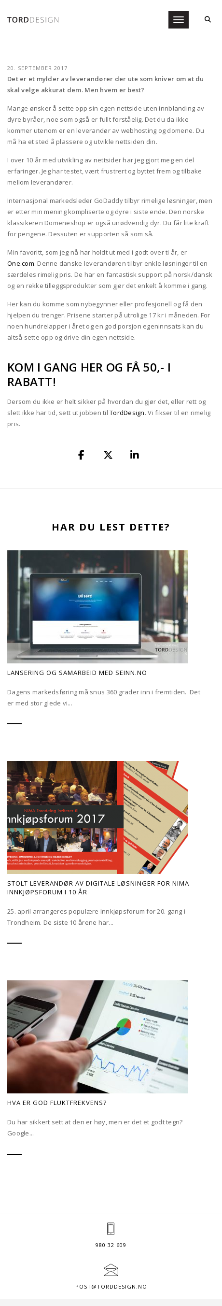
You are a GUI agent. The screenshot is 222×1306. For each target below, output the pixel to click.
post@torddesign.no (111, 1253)
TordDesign (127, 379)
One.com (20, 230)
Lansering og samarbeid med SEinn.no (77, 639)
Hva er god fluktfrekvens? (57, 1069)
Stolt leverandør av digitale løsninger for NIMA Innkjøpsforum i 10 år (98, 854)
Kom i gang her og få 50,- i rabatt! (89, 341)
